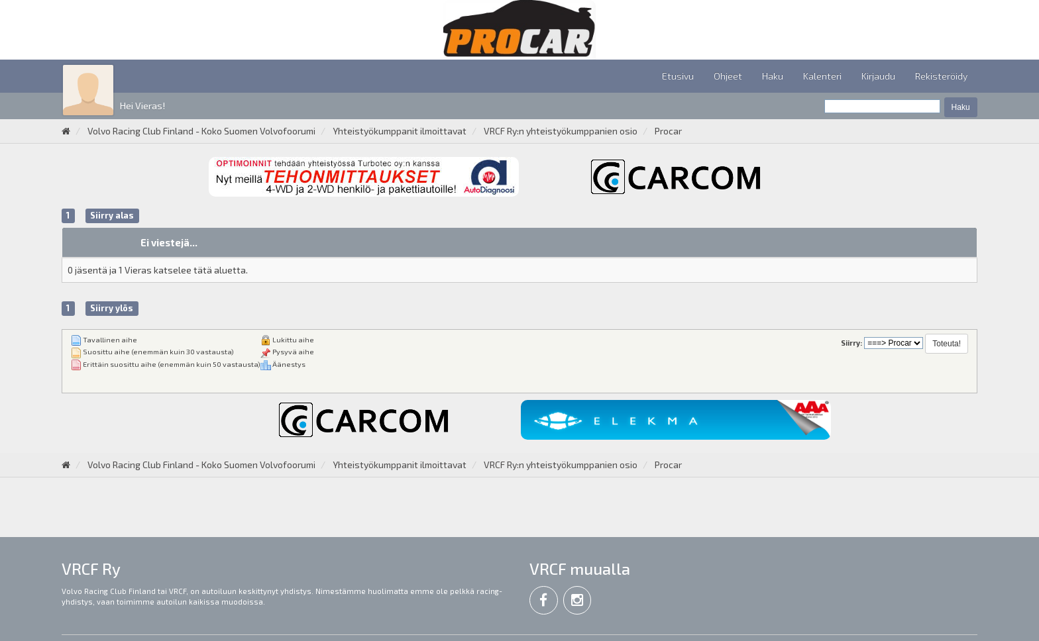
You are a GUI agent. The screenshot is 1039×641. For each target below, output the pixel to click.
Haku (772, 75)
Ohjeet (728, 75)
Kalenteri (822, 75)
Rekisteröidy (941, 75)
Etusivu (678, 75)
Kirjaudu (878, 75)
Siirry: (851, 342)
